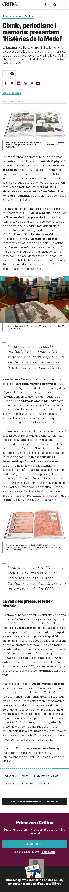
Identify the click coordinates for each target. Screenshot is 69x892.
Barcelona (10, 776)
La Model (9, 783)
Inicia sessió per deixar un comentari (35, 801)
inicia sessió (48, 851)
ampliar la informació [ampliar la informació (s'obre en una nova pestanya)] (28, 731)
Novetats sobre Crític (18, 16)
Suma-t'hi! (32, 844)
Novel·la (44, 783)
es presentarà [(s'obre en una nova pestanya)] (36, 217)
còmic (25, 776)
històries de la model (46, 776)
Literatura (27, 783)
